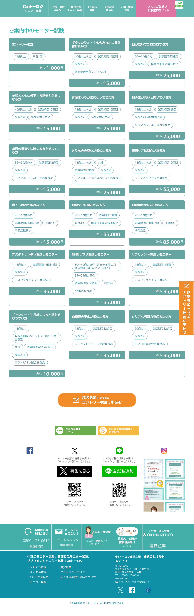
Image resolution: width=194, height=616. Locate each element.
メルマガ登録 (38, 569)
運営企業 (65, 569)
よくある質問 (38, 574)
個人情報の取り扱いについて (78, 579)
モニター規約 (38, 584)
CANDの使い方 (39, 579)
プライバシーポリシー (74, 574)
